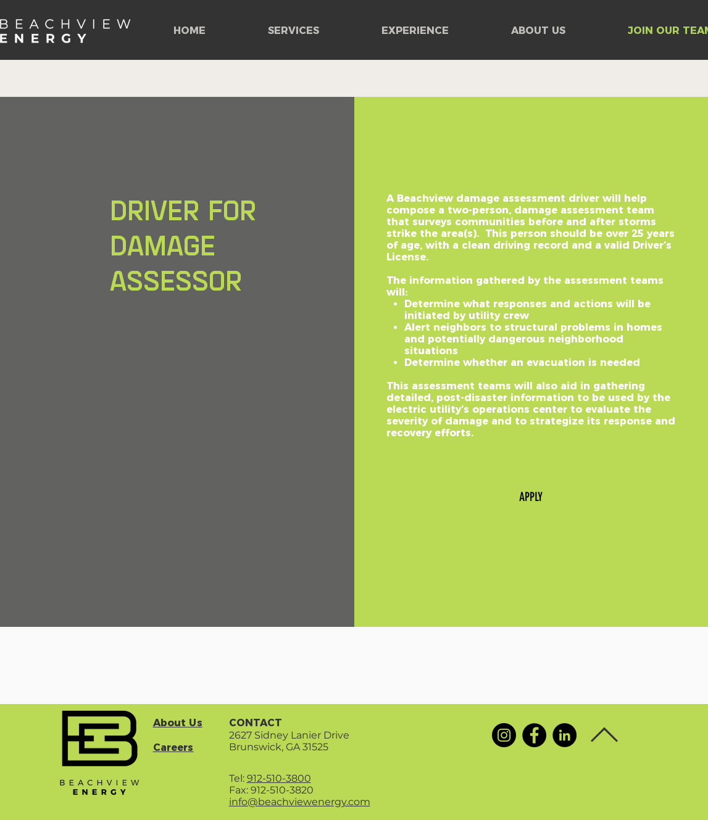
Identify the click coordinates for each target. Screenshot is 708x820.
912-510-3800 (279, 778)
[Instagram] (504, 735)
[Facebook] (534, 735)
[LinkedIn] (564, 735)
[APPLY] (531, 496)
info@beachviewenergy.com (299, 802)
